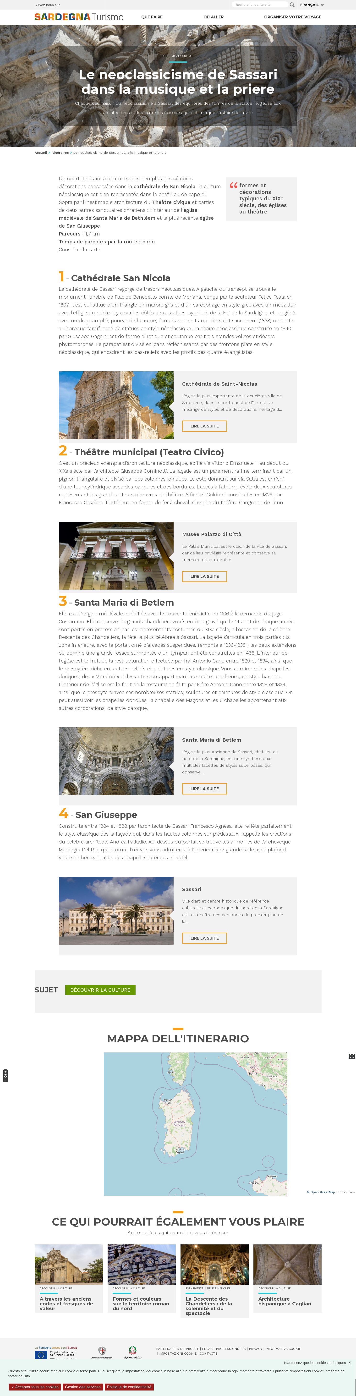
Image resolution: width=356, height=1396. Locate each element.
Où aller (213, 17)
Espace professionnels (224, 1349)
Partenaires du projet (177, 1349)
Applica (292, 5)
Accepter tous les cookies (35, 1387)
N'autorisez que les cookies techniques (320, 1362)
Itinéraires (60, 152)
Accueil (41, 152)
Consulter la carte (79, 249)
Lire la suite (205, 426)
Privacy (255, 1349)
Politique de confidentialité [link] (129, 1387)
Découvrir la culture (178, 56)
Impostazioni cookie (178, 1353)
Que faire (152, 17)
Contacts (209, 1353)
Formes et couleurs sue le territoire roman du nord (141, 1303)
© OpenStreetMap (321, 1192)
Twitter (74, 4)
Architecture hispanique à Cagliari (285, 1301)
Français (309, 5)
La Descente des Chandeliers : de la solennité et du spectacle (209, 1306)
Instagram (83, 4)
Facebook (66, 4)
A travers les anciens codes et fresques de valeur (66, 1303)
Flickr (91, 4)
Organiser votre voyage (292, 17)
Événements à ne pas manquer (208, 1288)
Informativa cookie (283, 1349)
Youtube (100, 4)
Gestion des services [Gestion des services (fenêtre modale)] (83, 1387)
